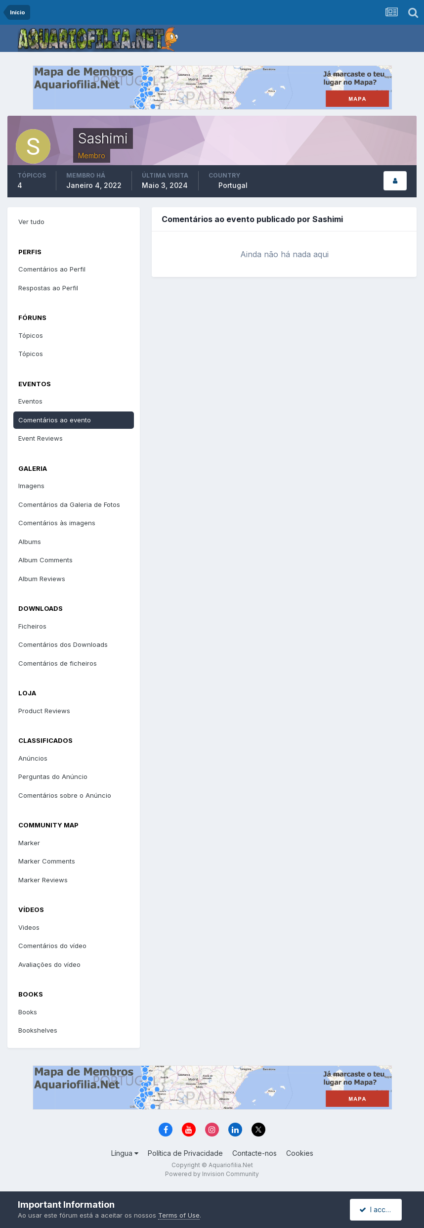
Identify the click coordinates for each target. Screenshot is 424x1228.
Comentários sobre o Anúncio (64, 795)
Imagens (31, 486)
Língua (124, 1153)
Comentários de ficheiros (57, 663)
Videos (29, 927)
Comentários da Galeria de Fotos (69, 504)
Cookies (299, 1153)
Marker (29, 843)
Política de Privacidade (185, 1153)
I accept (376, 1209)
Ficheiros (32, 626)
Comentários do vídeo (52, 946)
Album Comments (45, 560)
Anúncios (32, 758)
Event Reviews (40, 438)
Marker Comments (46, 861)
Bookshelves (37, 1030)
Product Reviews (44, 711)
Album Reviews (41, 579)
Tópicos (30, 335)
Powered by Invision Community (212, 1174)
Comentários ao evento (54, 420)
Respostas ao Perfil (48, 288)
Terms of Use (179, 1215)
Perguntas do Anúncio (52, 776)
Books (27, 1012)
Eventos (30, 401)
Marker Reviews (43, 880)
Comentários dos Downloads (63, 644)
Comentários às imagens (56, 523)
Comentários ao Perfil (51, 269)
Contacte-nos (254, 1153)
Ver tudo (31, 222)
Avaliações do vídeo (49, 964)
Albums (29, 542)
